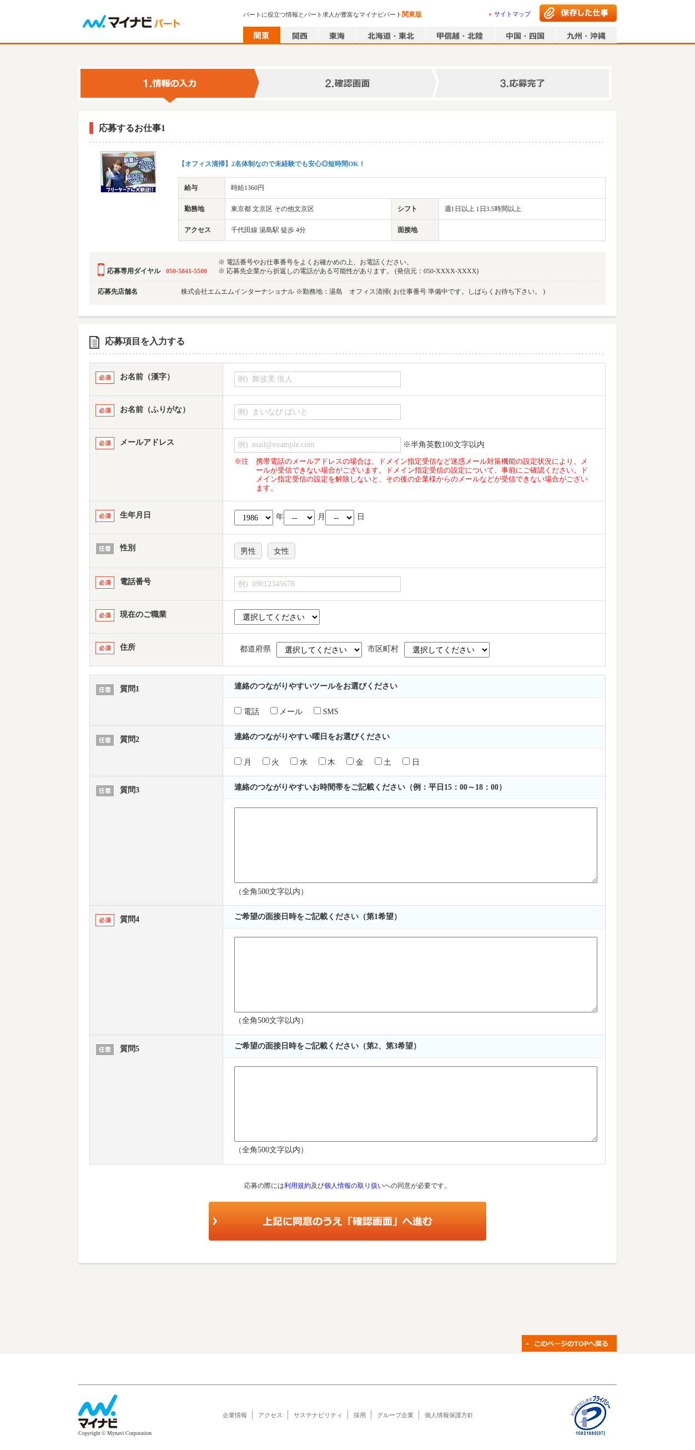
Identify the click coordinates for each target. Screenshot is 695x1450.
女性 (281, 551)
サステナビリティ (318, 1415)
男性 (248, 551)
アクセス (270, 1415)
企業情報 (235, 1415)
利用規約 (297, 1186)
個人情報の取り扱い (354, 1186)
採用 (360, 1415)
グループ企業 (395, 1415)
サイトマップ (512, 14)
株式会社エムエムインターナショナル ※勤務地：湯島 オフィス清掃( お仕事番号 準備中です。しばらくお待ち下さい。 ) (363, 291)
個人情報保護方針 (449, 1415)
